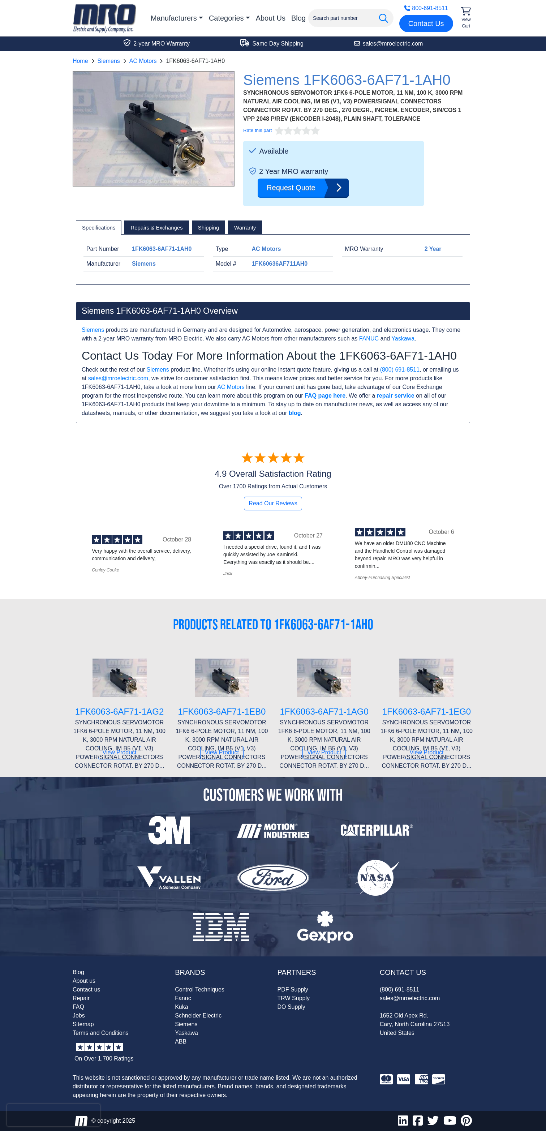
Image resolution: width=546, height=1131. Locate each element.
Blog (298, 18)
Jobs (79, 1015)
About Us (270, 18)
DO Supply (291, 1007)
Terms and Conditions (101, 1033)
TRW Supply (294, 998)
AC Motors (143, 61)
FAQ (78, 1007)
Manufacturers (174, 18)
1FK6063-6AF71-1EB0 (222, 711)
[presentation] (53, 1115)
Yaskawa (402, 338)
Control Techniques (199, 989)
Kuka (181, 1007)
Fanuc (183, 998)
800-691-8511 (426, 8)
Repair (81, 998)
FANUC (369, 338)
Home (80, 61)
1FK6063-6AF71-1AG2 (119, 711)
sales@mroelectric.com (118, 378)
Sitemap (83, 1024)
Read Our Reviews (273, 503)
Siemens (109, 61)
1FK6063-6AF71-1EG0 (426, 711)
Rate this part (257, 130)
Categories (226, 18)
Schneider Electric (198, 1015)
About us (84, 981)
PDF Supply (293, 989)
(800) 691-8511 (400, 370)
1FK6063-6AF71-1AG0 (324, 711)
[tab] (99, 227)
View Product (120, 752)
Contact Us (426, 23)
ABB (180, 1041)
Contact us (86, 989)
